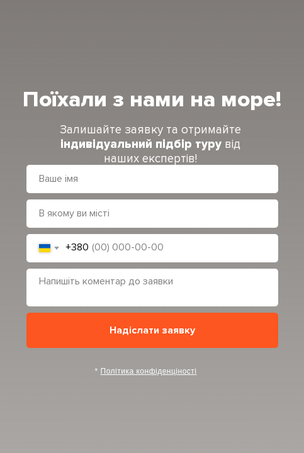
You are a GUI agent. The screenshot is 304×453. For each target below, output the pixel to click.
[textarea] (152, 287)
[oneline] (152, 213)
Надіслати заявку (152, 330)
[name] (152, 179)
